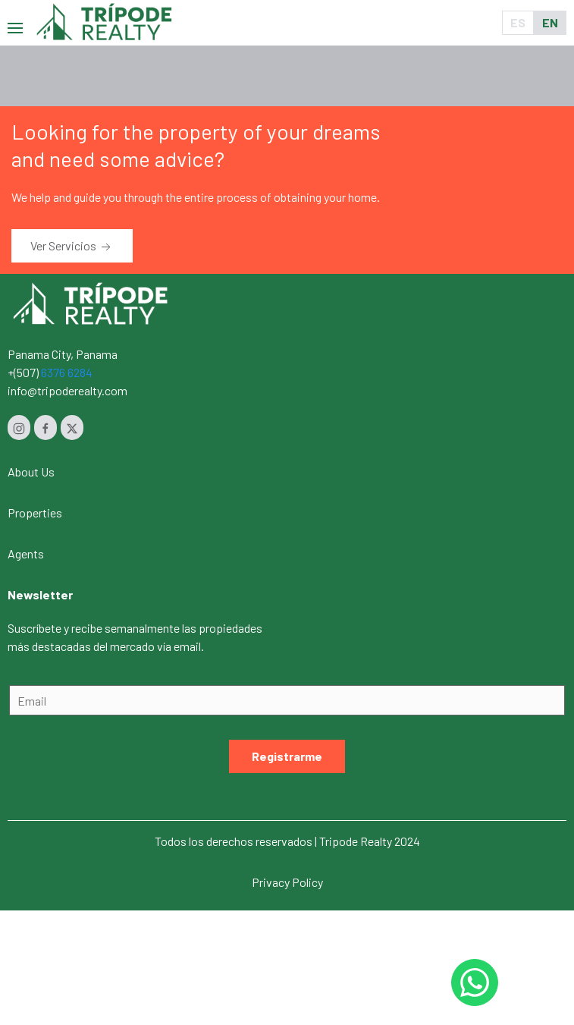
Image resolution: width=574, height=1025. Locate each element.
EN (550, 22)
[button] (15, 22)
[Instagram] (19, 427)
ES (517, 22)
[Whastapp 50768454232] (474, 982)
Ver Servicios (72, 246)
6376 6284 (67, 372)
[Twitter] (72, 427)
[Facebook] (45, 427)
